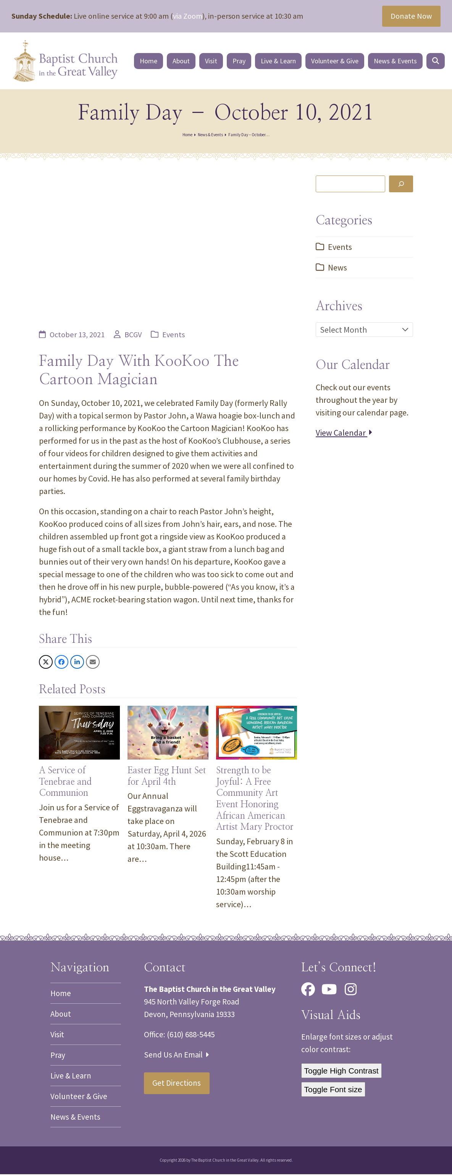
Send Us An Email (176, 1055)
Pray (57, 1056)
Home (60, 994)
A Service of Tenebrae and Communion (65, 783)
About (60, 1014)
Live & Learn (70, 1076)
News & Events (75, 1117)
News (337, 268)
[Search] (401, 185)
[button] (437, 61)
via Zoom (187, 16)
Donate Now (411, 16)
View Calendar (344, 433)
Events (173, 335)
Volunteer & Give (78, 1097)
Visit (57, 1035)
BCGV (133, 335)
